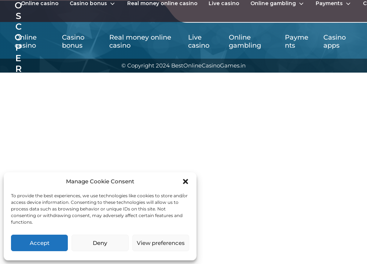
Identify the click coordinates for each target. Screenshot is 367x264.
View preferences (161, 242)
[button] (185, 181)
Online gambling (277, 3)
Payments (334, 3)
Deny (100, 242)
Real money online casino (162, 3)
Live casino (224, 3)
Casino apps (334, 42)
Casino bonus (93, 3)
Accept (39, 242)
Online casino (40, 3)
